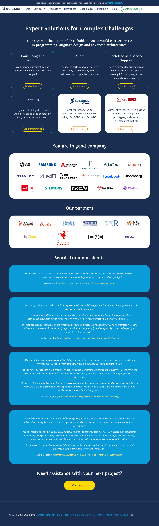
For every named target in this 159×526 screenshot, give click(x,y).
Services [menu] (38, 8)
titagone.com (115, 2)
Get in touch (126, 86)
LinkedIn (50, 514)
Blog (114, 8)
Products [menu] (54, 8)
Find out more (32, 86)
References (70, 8)
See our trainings (33, 128)
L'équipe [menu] (102, 8)
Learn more (79, 129)
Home (27, 8)
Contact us (79, 485)
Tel (66, 514)
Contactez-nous (131, 8)
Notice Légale (121, 514)
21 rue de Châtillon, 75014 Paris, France (91, 514)
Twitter (40, 514)
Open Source (87, 8)
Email (60, 514)
